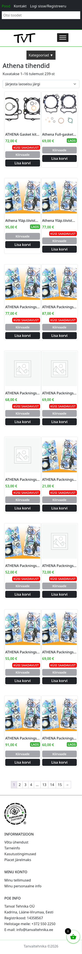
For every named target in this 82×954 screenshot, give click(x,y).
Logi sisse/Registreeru (48, 6)
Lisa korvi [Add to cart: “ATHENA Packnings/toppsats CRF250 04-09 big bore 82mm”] (22, 335)
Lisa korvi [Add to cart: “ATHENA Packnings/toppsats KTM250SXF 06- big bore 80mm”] (22, 594)
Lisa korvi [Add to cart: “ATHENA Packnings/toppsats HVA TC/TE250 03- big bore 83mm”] (59, 335)
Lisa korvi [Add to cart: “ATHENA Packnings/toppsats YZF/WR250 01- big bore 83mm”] (59, 680)
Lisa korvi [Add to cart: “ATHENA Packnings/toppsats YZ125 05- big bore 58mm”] (59, 762)
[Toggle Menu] (62, 37)
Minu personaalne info (23, 886)
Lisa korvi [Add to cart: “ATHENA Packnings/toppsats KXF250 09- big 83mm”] (22, 508)
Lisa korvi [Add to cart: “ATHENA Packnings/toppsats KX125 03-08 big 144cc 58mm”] (59, 421)
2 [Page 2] (20, 784)
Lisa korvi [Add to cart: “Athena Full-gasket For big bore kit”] (59, 158)
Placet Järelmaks (17, 859)
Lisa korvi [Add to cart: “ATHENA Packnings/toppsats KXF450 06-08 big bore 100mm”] (22, 421)
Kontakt (20, 6)
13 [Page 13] (44, 784)
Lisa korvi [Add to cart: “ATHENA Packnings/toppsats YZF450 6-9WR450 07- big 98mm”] (22, 762)
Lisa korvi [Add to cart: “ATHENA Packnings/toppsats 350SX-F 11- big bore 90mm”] (59, 594)
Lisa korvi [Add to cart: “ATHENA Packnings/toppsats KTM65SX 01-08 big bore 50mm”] (59, 508)
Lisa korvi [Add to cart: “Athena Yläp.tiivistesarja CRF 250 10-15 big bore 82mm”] (59, 249)
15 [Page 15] (60, 784)
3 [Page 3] (25, 784)
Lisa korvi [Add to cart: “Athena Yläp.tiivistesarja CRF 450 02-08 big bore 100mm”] (22, 244)
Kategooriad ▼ (41, 55)
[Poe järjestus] (41, 84)
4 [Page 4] (31, 784)
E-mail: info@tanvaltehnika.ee (28, 929)
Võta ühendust (16, 842)
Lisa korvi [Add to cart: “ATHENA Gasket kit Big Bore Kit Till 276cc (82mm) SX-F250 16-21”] (22, 163)
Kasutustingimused (20, 854)
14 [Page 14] (52, 784)
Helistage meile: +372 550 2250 (29, 923)
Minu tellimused (17, 880)
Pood (6, 6)
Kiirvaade (23, 155)
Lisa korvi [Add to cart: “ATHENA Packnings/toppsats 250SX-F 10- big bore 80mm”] (22, 680)
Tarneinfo (12, 848)
